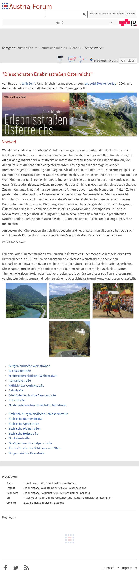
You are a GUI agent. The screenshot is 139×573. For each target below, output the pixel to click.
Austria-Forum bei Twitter (16, 567)
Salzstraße (16, 390)
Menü (59, 22)
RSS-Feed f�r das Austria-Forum (26, 567)
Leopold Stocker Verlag (100, 83)
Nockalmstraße (19, 438)
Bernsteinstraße (20, 371)
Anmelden (128, 60)
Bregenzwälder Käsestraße (27, 453)
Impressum (129, 568)
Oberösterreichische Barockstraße (32, 395)
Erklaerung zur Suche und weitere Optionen (112, 13)
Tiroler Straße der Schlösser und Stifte (35, 448)
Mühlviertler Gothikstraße (26, 385)
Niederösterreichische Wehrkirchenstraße (37, 405)
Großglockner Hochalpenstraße (30, 443)
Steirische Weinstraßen (25, 428)
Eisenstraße (17, 400)
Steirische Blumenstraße (25, 419)
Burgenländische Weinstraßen (29, 366)
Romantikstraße (20, 380)
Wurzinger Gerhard (78, 493)
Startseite (5, 6)
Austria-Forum (30, 6)
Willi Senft (29, 83)
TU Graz (128, 22)
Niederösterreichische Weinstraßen (33, 375)
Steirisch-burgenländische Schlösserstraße (38, 414)
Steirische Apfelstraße (24, 423)
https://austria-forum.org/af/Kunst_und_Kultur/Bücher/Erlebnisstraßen (67, 497)
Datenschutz (110, 568)
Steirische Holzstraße (23, 433)
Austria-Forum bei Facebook (5, 567)
